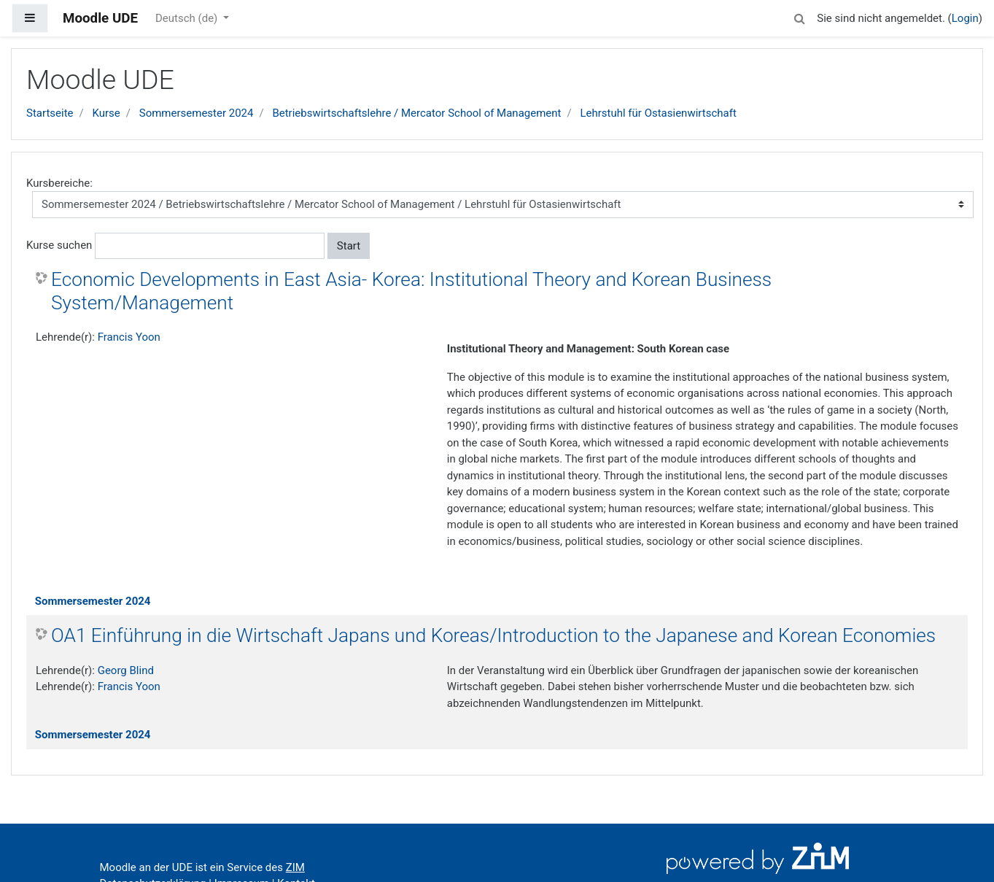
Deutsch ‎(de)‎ (187, 18)
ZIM (295, 867)
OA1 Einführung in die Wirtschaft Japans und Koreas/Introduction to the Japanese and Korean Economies (493, 635)
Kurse (106, 113)
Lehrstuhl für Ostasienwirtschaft (658, 113)
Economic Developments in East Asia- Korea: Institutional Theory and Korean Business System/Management (411, 291)
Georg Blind (126, 670)
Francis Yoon (129, 337)
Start (348, 245)
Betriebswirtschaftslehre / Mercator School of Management (416, 113)
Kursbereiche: (59, 183)
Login (965, 18)
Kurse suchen (59, 245)
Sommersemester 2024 (196, 113)
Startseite (50, 113)
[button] (799, 16)
